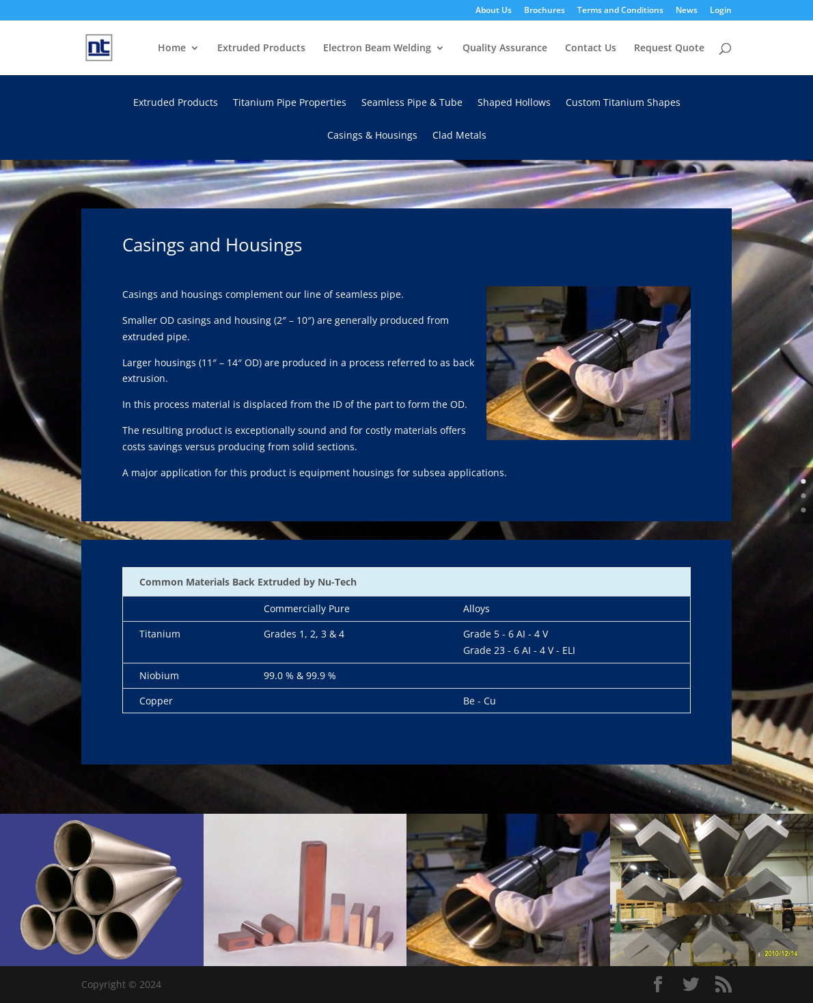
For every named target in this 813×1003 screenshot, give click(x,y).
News (687, 11)
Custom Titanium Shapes (623, 103)
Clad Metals (459, 135)
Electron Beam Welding (377, 48)
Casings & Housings (372, 135)
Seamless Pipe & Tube (412, 103)
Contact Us (590, 48)
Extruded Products (261, 48)
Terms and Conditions (620, 11)
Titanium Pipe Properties (289, 103)
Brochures (544, 11)
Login (721, 11)
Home (172, 48)
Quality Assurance (505, 48)
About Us (494, 11)
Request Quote (669, 48)
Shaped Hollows (514, 103)
